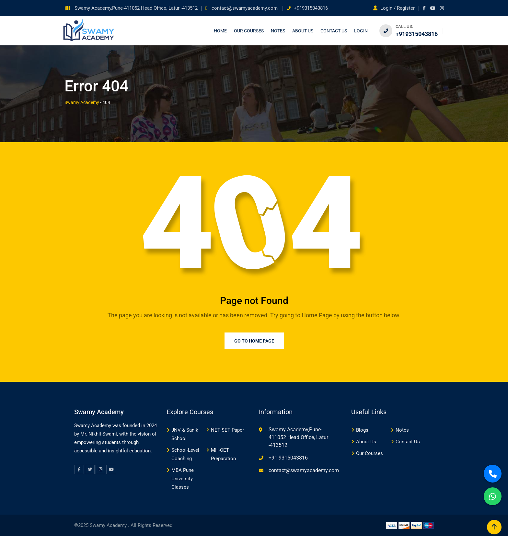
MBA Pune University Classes (182, 478)
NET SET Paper (227, 430)
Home (220, 30)
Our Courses (249, 30)
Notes (278, 30)
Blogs (362, 430)
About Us (302, 30)
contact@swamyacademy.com (245, 8)
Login (361, 30)
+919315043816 (311, 8)
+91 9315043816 (288, 458)
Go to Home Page (254, 341)
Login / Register (394, 8)
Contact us (333, 30)
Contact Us (408, 442)
